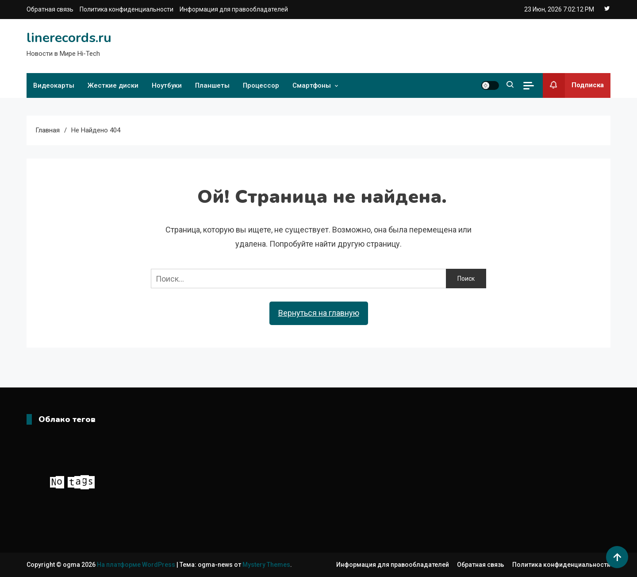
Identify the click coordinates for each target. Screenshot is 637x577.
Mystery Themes (266, 564)
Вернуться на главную (318, 313)
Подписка (573, 85)
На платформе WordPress (137, 564)
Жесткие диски (113, 85)
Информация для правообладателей (234, 9)
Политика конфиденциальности (126, 9)
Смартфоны (311, 85)
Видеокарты (53, 85)
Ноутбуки (167, 85)
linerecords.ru (69, 38)
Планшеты (212, 85)
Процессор (261, 85)
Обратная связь (50, 9)
